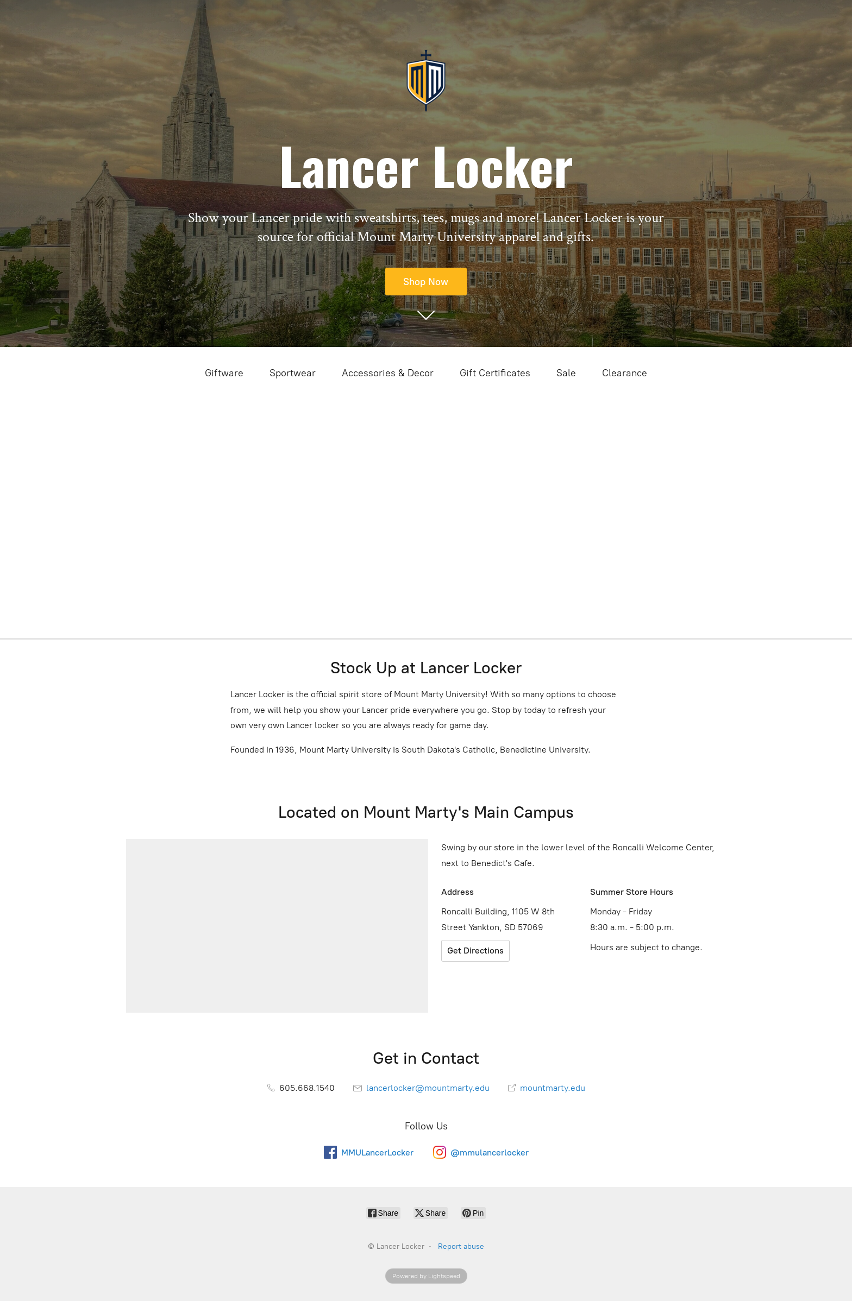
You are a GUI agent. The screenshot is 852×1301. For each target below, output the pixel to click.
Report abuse (461, 1246)
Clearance (624, 373)
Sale (566, 373)
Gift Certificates (495, 373)
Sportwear (293, 373)
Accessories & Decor (388, 373)
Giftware (224, 373)
